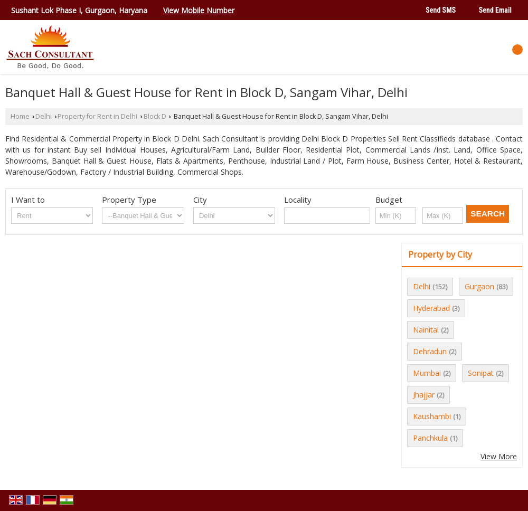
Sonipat (481, 373)
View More (498, 456)
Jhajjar (424, 395)
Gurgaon (479, 286)
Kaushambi (432, 416)
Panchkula (430, 438)
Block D (155, 116)
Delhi (43, 116)
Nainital (426, 330)
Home (20, 116)
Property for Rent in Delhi (97, 116)
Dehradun (430, 351)
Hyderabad (431, 308)
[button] (198, 10)
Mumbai (427, 373)
